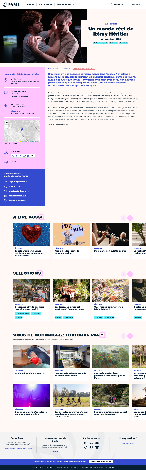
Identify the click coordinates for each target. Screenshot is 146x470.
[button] (22, 129)
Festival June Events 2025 (84, 69)
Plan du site (110, 467)
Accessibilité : (59, 467)
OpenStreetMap (32, 141)
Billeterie (14, 111)
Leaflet (22, 141)
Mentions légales (38, 467)
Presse (76, 467)
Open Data (84, 467)
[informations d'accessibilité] (23, 156)
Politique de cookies (97, 467)
